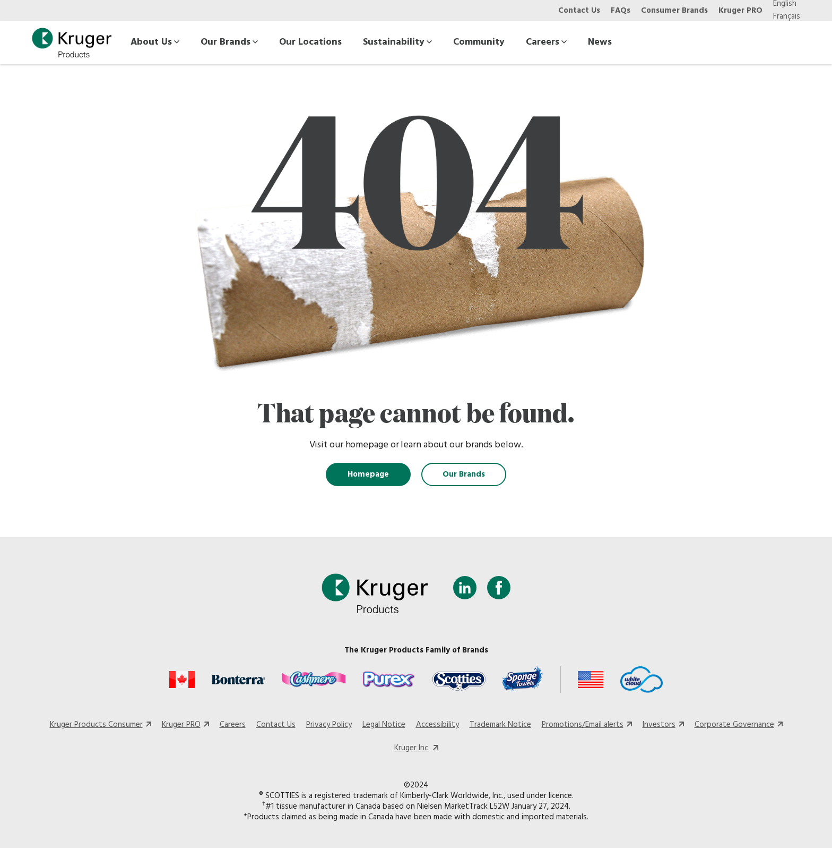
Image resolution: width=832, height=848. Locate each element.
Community (479, 42)
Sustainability (397, 42)
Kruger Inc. (412, 748)
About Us (155, 42)
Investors (659, 724)
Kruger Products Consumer (96, 724)
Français (786, 16)
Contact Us (579, 10)
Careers (546, 42)
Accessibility (437, 724)
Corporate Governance (734, 724)
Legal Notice (383, 724)
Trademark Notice (500, 724)
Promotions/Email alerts (582, 724)
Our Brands (229, 42)
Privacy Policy (329, 724)
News (600, 42)
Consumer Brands (674, 10)
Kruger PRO (740, 10)
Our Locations (310, 42)
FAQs (620, 10)
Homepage (368, 474)
